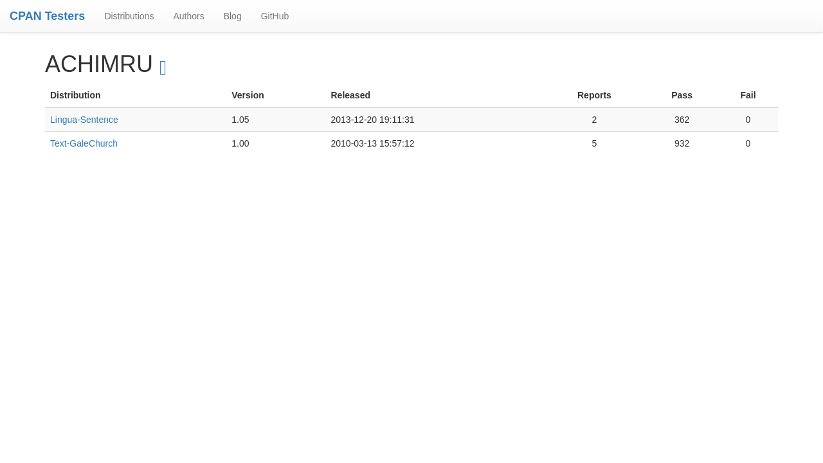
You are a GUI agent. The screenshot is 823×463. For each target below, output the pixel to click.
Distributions (129, 16)
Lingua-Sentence (84, 119)
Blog (233, 16)
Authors (188, 16)
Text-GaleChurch (84, 143)
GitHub (275, 16)
